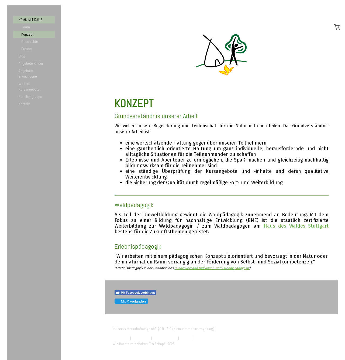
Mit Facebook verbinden (135, 292)
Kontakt (24, 103)
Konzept (27, 34)
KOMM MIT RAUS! (31, 19)
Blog (22, 56)
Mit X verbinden (131, 301)
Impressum (121, 338)
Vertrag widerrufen (210, 338)
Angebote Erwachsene (28, 73)
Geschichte (29, 41)
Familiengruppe (30, 96)
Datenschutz (141, 338)
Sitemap (186, 338)
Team (25, 27)
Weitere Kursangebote (29, 86)
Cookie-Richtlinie (165, 338)
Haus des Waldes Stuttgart (296, 226)
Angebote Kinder (31, 63)
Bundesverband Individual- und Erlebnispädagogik (211, 268)
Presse (26, 48)
